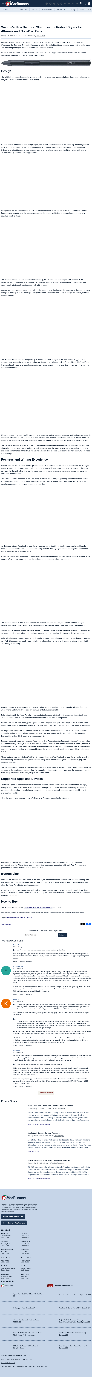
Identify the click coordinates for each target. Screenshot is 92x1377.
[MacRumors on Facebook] (54, 3)
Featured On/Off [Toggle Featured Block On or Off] (6, 1366)
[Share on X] (82, 924)
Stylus (22, 918)
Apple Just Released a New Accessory (46, 1133)
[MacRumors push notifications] (69, 3)
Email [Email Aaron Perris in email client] (22, 1277)
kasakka (16, 999)
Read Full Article (33, 1124)
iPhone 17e (61, 10)
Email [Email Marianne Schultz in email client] (22, 1261)
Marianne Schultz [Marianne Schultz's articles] (26, 1257)
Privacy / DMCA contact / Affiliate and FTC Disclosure (16, 1359)
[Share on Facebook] (88, 924)
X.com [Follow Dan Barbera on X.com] (7, 1269)
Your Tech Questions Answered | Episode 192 (75, 1294)
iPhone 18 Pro (8, 10)
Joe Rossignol (60, 1108)
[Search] (85, 4)
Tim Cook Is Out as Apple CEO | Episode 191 (75, 1307)
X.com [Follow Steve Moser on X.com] (7, 1277)
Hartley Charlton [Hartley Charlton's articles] (6, 1257)
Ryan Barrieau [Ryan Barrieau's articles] (25, 1265)
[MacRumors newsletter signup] (77, 3)
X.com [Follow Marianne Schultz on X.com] (27, 1261)
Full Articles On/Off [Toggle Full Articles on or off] (18, 1366)
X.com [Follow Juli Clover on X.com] (7, 1245)
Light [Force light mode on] (42, 1366)
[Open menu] (2, 3)
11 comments (6, 924)
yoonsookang (18, 966)
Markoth (16, 945)
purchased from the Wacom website (38, 907)
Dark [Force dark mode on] (46, 1366)
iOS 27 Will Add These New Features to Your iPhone (53, 1106)
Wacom (29, 918)
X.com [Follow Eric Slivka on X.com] (27, 1237)
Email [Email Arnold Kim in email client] (3, 1237)
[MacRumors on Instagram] (50, 3)
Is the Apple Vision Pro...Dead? (24, 1307)
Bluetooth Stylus (12, 918)
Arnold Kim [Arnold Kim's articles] (4, 1233)
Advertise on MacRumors (14, 1222)
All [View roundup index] (89, 10)
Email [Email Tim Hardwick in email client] (22, 1253)
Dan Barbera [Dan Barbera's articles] (5, 1265)
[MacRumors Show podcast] (46, 3)
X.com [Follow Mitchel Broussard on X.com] (7, 1253)
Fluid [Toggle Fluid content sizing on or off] (27, 1366)
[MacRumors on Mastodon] (61, 3)
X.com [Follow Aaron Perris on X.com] (27, 1277)
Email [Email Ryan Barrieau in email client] (22, 1269)
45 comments (45, 1179)
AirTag (72, 10)
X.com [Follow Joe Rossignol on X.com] (27, 1245)
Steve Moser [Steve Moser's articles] (5, 1273)
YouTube (9, 1285)
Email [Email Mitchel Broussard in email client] (3, 1253)
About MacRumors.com (13, 1216)
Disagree (29, 961)
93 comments (45, 1124)
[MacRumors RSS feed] (73, 3)
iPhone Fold (23, 10)
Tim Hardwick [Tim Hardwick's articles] (25, 1249)
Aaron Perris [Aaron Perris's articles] (25, 1273)
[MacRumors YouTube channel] (65, 3)
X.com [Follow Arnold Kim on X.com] (7, 1237)
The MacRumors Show (63, 1285)
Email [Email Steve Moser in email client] (3, 1277)
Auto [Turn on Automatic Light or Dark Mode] (38, 1366)
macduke (16, 1051)
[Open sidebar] (89, 4)
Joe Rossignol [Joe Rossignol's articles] (25, 1241)
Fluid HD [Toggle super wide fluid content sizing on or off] (32, 1366)
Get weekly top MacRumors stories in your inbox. (46, 931)
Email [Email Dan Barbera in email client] (3, 1269)
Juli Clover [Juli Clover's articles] (4, 1241)
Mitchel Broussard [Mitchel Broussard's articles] (7, 1249)
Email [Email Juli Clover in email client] (3, 1245)
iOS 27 (34, 10)
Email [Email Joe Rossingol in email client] (22, 1245)
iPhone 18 (83, 10)
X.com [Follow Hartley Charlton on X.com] (7, 1261)
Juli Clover (41, 36)
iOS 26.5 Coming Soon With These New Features (51, 1160)
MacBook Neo (47, 10)
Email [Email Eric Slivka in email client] (22, 1237)
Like (24, 961)
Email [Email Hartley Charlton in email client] (3, 1261)
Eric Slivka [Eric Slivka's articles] (24, 1233)
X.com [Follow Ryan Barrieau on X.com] (27, 1269)
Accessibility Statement (8, 1363)
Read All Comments (46, 1093)
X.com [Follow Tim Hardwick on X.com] (27, 1253)
